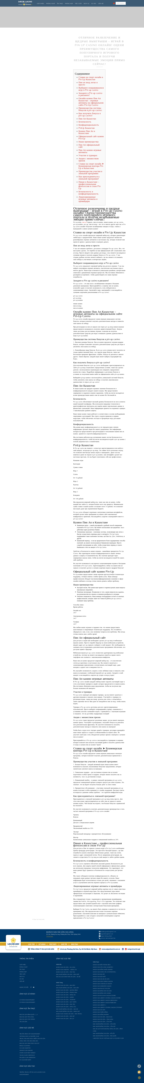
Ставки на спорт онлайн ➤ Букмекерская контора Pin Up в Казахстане (91, 235)
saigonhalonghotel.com (29, 934)
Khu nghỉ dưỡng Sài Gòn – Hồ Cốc (78, 1033)
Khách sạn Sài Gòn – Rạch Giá (76, 1017)
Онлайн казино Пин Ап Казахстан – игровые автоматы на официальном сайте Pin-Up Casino (91, 171)
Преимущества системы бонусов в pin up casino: (90, 179)
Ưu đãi (93, 3)
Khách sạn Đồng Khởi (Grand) (77, 969)
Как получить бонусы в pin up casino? (90, 184)
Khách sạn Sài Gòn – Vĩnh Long (77, 1019)
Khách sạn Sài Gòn (73, 1009)
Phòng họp (69, 3)
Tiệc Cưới (78, 3)
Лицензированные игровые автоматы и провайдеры (88, 269)
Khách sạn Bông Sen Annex (76, 993)
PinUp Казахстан (87, 197)
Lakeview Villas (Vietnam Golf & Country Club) (82, 1038)
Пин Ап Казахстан (87, 188)
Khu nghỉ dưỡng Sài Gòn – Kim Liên (41, 987)
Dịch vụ (86, 3)
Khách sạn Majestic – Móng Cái (40, 969)
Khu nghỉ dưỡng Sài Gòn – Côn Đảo (78, 1024)
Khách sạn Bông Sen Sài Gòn (76, 991)
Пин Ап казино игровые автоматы (90, 221)
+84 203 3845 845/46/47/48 (30, 938)
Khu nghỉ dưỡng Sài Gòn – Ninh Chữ (42, 1011)
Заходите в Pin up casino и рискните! (90, 164)
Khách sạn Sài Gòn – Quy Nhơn (40, 1002)
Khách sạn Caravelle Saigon (76, 983)
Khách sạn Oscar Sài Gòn (75, 979)
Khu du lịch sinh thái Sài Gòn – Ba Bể (42, 976)
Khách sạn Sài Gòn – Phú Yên (39, 1004)
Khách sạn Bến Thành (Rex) (76, 964)
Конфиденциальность (89, 194)
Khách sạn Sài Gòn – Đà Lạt (39, 1018)
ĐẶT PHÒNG (120, 3)
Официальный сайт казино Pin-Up (91, 207)
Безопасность (85, 191)
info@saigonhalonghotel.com (30, 931)
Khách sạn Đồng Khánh (75, 1014)
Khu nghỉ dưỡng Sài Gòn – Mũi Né (41, 1009)
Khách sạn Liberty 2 (73, 1005)
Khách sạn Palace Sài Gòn (75, 988)
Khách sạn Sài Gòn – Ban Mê (39, 1016)
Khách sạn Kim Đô (73, 974)
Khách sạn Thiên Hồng (74, 1012)
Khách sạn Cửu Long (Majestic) (77, 967)
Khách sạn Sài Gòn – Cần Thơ (76, 1021)
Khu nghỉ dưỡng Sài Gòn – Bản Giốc (41, 974)
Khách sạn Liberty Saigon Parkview (78, 1002)
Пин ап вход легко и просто (88, 153)
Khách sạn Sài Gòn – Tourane (39, 999)
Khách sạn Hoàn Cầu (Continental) (78, 972)
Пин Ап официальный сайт (89, 215)
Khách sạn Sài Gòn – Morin (39, 997)
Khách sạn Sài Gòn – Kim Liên (39, 985)
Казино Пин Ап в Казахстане (87, 202)
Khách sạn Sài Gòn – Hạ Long (39, 967)
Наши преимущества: (89, 211)
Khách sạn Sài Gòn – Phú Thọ (39, 972)
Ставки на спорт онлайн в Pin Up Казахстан (91, 148)
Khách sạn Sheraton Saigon (76, 986)
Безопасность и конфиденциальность (88, 262)
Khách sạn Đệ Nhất (73, 976)
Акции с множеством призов (89, 229)
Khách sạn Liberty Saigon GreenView (79, 1000)
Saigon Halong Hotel (28, 936)
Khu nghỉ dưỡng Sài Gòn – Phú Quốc (79, 1036)
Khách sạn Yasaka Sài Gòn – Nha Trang (43, 1013)
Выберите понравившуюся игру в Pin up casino (91, 158)
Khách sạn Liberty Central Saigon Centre (81, 998)
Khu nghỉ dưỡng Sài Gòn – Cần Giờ (78, 1026)
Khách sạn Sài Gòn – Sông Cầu (40, 1006)
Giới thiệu (40, 3)
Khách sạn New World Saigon (77, 981)
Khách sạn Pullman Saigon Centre (78, 995)
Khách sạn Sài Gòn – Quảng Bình (41, 990)
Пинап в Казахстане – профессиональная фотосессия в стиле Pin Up (90, 255)
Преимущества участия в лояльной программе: (90, 242)
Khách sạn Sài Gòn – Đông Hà (40, 995)
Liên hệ (101, 3)
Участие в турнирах (88, 225)
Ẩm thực (60, 3)
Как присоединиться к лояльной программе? (89, 247)
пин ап (84, 292)
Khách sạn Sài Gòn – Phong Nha (40, 992)
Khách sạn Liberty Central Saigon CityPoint (81, 1007)
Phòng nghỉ (50, 3)
